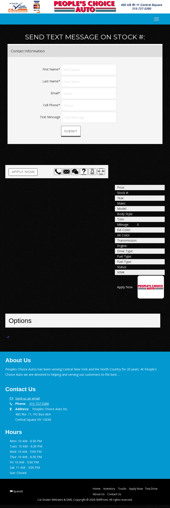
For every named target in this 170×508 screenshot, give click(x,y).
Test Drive (151, 489)
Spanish (18, 491)
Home (96, 489)
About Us (98, 494)
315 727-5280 (39, 404)
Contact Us (114, 494)
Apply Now (23, 172)
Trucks (122, 489)
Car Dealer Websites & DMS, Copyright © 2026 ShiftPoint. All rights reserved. (85, 500)
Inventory (109, 489)
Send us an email (27, 398)
